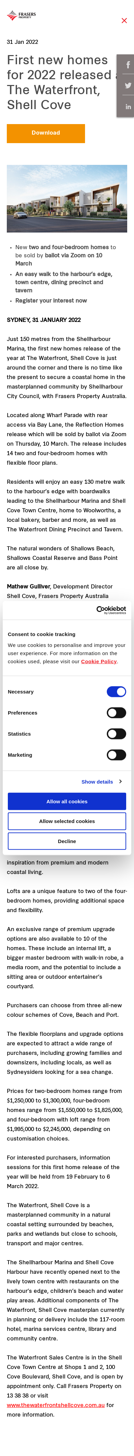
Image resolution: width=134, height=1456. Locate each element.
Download (46, 133)
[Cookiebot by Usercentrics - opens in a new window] (97, 610)
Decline (67, 841)
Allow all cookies (67, 801)
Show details (97, 782)
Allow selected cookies (67, 821)
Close (124, 24)
